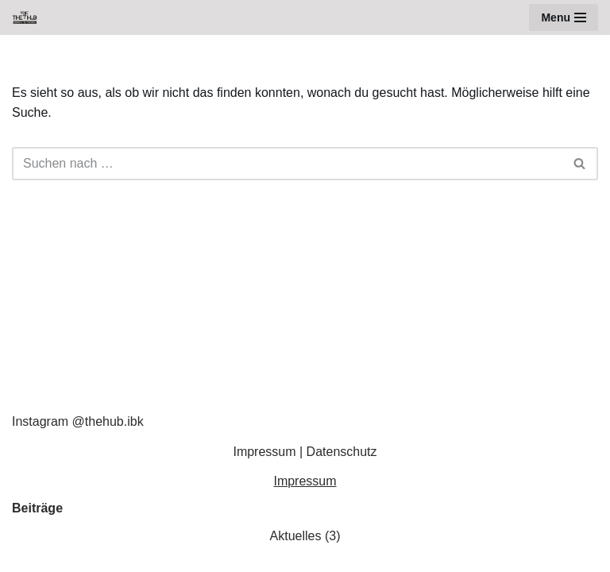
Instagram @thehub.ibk (78, 421)
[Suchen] (287, 163)
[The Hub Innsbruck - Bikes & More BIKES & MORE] (28, 17)
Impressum (264, 451)
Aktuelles (296, 536)
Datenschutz (342, 451)
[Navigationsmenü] (563, 17)
